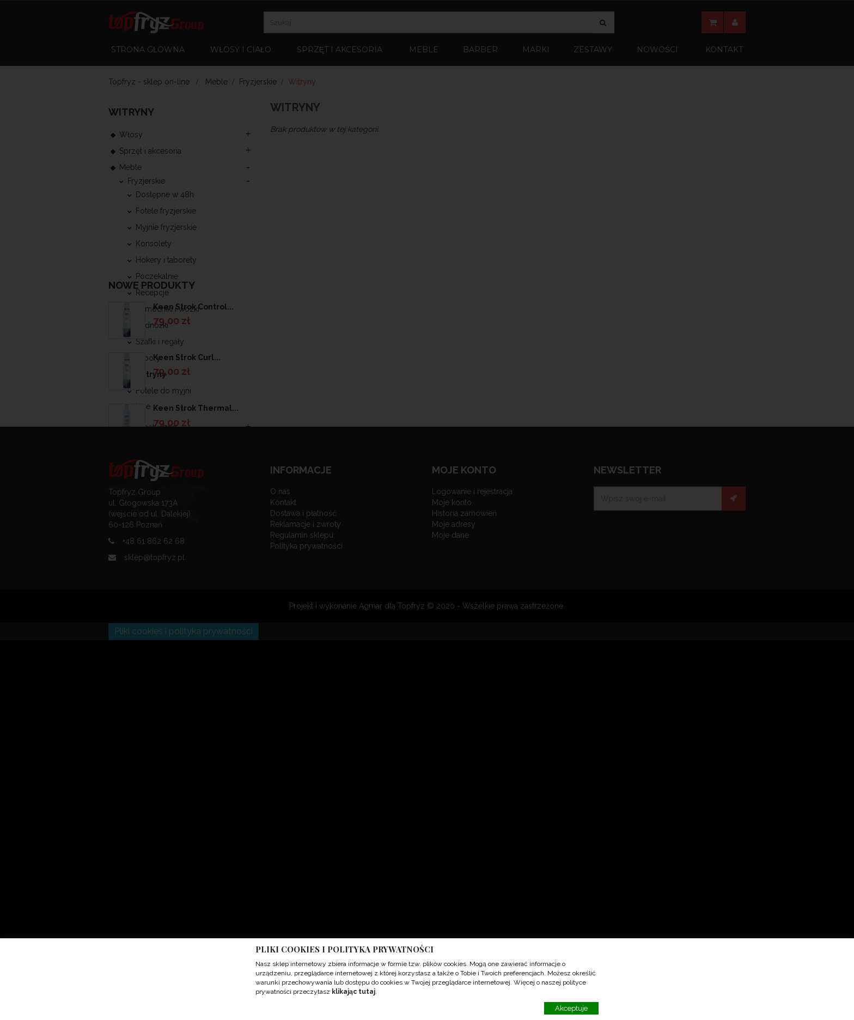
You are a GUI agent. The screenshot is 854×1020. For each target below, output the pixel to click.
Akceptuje (571, 1008)
